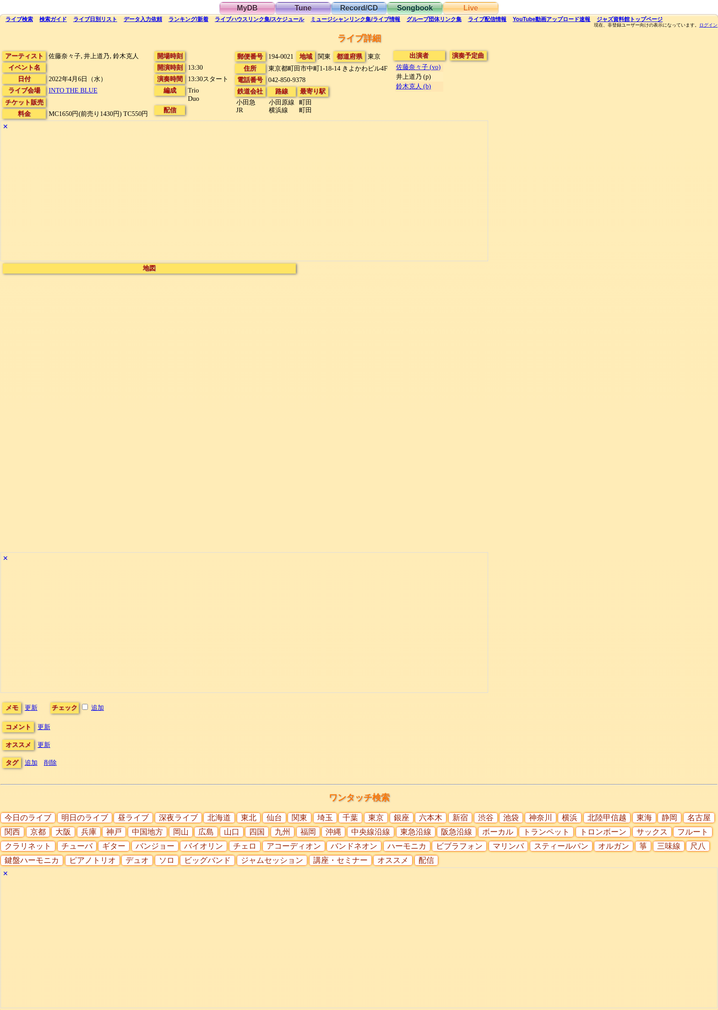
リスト (95, 19)
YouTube (552, 19)
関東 (299, 817)
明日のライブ (84, 817)
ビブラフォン (459, 846)
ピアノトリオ (92, 860)
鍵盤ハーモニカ (32, 860)
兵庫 (89, 832)
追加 (97, 707)
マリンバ (508, 846)
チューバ (76, 846)
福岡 (308, 832)
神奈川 (540, 817)
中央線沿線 (370, 832)
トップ (630, 19)
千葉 (350, 817)
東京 (376, 817)
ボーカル (497, 832)
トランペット (546, 832)
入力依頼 (143, 19)
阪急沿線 (456, 832)
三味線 (668, 846)
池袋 (511, 817)
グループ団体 (434, 19)
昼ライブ (133, 817)
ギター (113, 846)
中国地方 (147, 832)
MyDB (247, 8)
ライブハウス (259, 19)
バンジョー (155, 846)
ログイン (708, 25)
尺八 (698, 846)
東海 (644, 817)
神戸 (114, 832)
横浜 (569, 817)
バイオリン (203, 846)
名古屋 (699, 817)
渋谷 (486, 817)
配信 (487, 19)
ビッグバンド (207, 860)
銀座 (401, 817)
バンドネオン (354, 846)
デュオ (137, 860)
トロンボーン (603, 832)
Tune (302, 8)
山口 (231, 832)
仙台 (274, 817)
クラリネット (28, 846)
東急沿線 (415, 832)
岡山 (181, 832)
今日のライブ (28, 817)
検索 (19, 19)
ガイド (53, 19)
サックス (652, 832)
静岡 (669, 817)
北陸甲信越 (606, 817)
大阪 (63, 832)
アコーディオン (294, 846)
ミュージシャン (355, 19)
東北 (248, 817)
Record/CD (359, 8)
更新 (31, 707)
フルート (692, 832)
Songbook (415, 8)
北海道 (219, 817)
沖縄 (333, 832)
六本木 (430, 817)
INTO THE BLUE (73, 90)
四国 (257, 832)
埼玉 (325, 817)
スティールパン (561, 846)
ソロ (166, 860)
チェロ (244, 846)
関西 (12, 832)
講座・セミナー (340, 860)
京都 (38, 832)
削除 (50, 762)
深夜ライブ (178, 817)
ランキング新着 (188, 19)
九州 (282, 832)
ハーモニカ (406, 846)
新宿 (460, 817)
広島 (206, 832)
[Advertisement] (244, 196)
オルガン (613, 846)
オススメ (392, 860)
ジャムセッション (272, 860)
